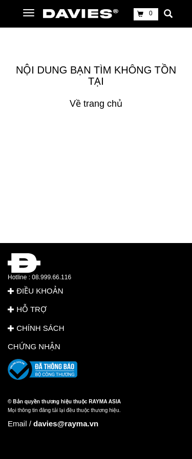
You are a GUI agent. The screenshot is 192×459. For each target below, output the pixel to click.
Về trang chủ (96, 104)
